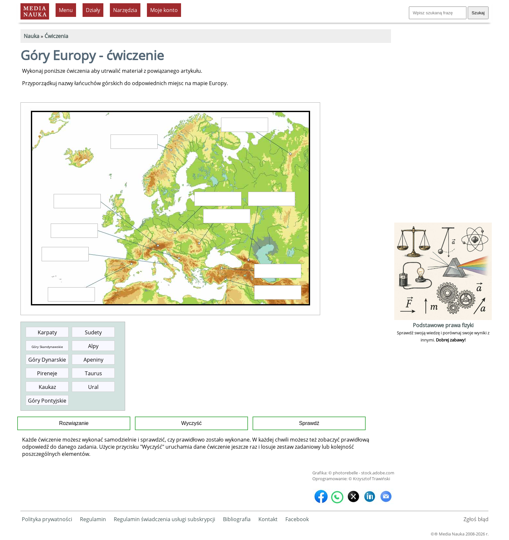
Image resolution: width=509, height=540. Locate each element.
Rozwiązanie (74, 423)
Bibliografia (237, 519)
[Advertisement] (443, 123)
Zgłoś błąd (476, 519)
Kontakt (268, 519)
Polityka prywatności (47, 519)
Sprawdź (309, 423)
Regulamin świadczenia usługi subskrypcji (164, 519)
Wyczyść (191, 423)
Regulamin (93, 519)
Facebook (297, 519)
